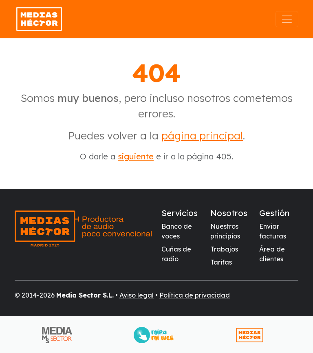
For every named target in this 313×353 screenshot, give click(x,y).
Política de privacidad (194, 295)
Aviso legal (136, 295)
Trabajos (224, 249)
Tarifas (221, 262)
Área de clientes (272, 254)
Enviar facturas (272, 231)
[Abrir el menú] (287, 19)
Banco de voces (176, 231)
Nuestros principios (225, 231)
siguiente (136, 156)
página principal (202, 135)
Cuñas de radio (176, 254)
